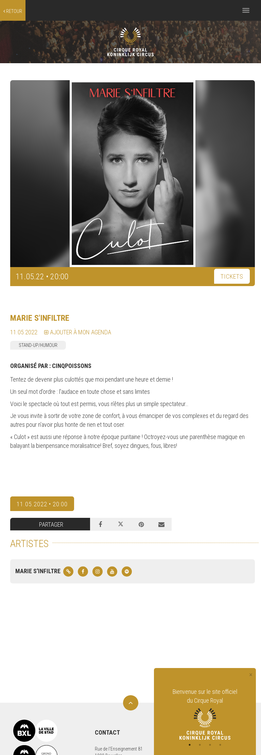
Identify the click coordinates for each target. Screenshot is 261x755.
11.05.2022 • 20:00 (42, 504)
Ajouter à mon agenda (77, 332)
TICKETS (232, 276)
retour (12, 11)
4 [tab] (220, 744)
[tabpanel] (205, 713)
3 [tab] (210, 744)
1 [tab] (189, 744)
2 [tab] (199, 744)
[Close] (251, 675)
